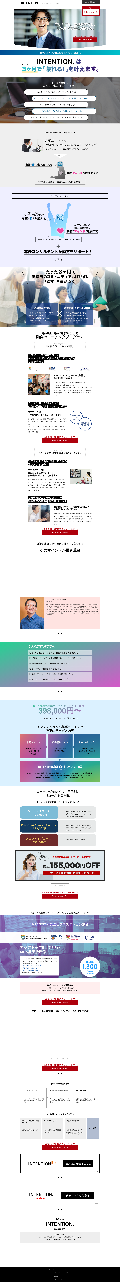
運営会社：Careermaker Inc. (60, 1278)
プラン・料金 (44, 3)
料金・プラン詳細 (60, 886)
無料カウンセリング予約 (91, 12)
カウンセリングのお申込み (65, 1272)
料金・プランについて (53, 1272)
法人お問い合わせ (64, 1274)
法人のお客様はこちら (91, 2)
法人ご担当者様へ (55, 3)
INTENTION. (58, 1282)
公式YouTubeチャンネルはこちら (60, 1060)
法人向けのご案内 (55, 1274)
